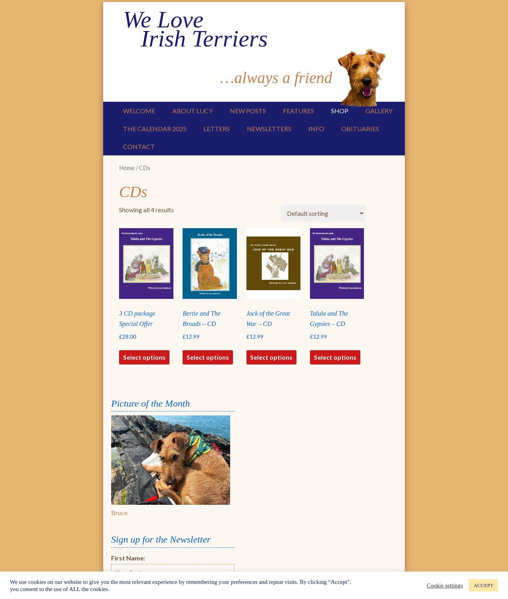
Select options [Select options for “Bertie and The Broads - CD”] (208, 357)
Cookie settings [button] (445, 585)
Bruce (119, 512)
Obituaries (360, 128)
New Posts (248, 110)
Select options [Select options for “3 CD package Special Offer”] (144, 357)
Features (298, 110)
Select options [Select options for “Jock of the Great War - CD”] (271, 357)
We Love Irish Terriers (195, 29)
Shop (339, 110)
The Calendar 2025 (155, 128)
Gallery (379, 110)
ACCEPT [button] (483, 585)
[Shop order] (323, 213)
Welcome (139, 110)
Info (316, 128)
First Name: (128, 558)
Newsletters (269, 128)
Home (127, 167)
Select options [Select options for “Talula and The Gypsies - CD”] (335, 357)
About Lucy (192, 110)
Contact (139, 146)
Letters (217, 128)
